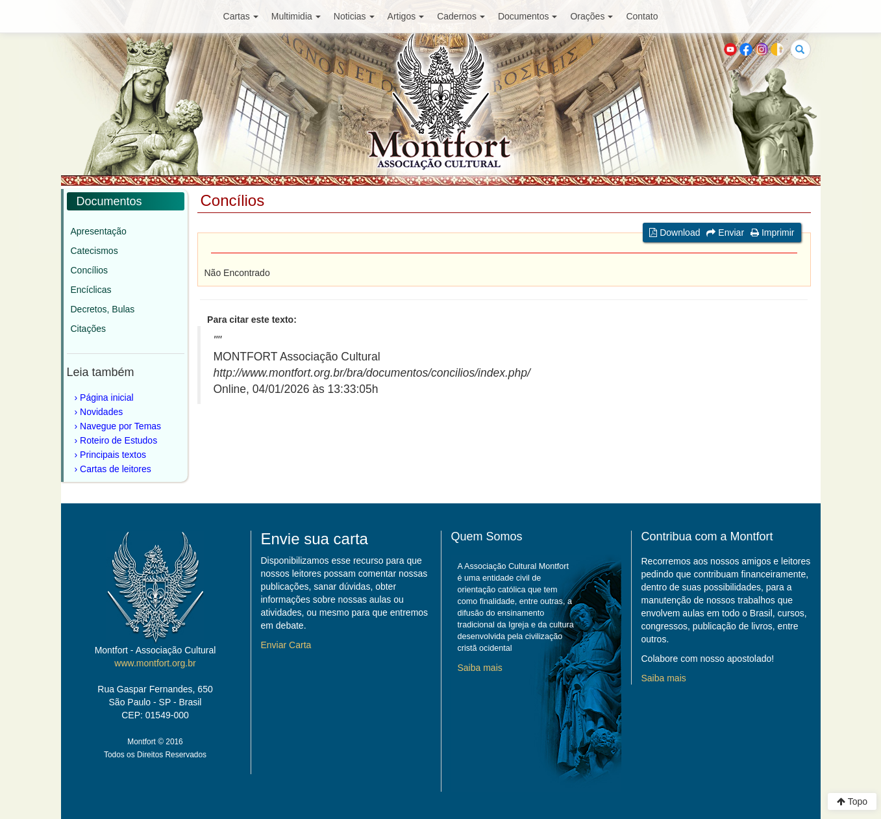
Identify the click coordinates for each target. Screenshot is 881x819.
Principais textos (113, 454)
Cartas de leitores (115, 469)
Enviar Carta (286, 645)
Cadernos (461, 16)
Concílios (89, 270)
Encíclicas (91, 289)
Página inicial (107, 397)
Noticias (354, 16)
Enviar (725, 232)
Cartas (240, 16)
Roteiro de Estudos (118, 440)
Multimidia (296, 16)
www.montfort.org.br (154, 663)
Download (674, 232)
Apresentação (99, 231)
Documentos (528, 16)
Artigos (406, 16)
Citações (88, 328)
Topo (852, 801)
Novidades (101, 412)
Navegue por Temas (120, 426)
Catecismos (94, 251)
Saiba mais (480, 667)
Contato (642, 16)
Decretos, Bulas (103, 309)
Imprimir (772, 232)
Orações (591, 16)
